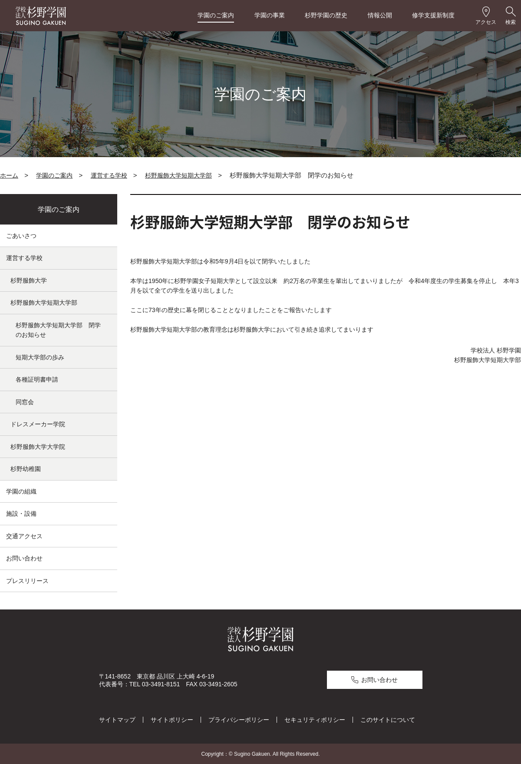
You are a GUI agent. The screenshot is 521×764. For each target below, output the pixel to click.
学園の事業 (269, 15)
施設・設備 (21, 513)
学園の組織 (21, 491)
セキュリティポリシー (314, 718)
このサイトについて (387, 718)
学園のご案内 (216, 15)
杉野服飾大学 (28, 280)
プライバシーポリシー (238, 718)
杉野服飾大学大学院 (37, 446)
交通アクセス (24, 536)
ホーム (9, 175)
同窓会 (25, 401)
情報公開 (380, 15)
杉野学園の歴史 (326, 15)
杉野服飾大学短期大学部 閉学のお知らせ (58, 330)
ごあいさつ (21, 235)
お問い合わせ (24, 558)
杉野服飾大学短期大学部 (178, 175)
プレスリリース (27, 580)
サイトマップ (117, 718)
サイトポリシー (172, 718)
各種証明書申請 (37, 379)
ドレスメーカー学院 (37, 424)
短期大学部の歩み (40, 357)
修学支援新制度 (433, 15)
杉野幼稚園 (25, 468)
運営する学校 (109, 175)
